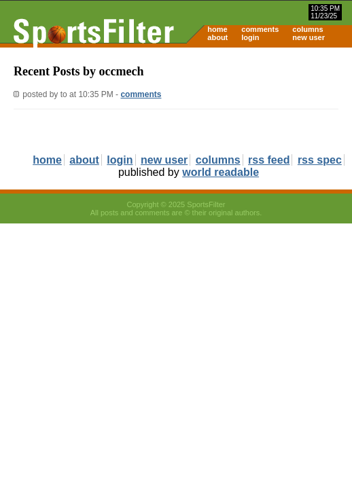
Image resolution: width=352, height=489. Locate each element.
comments (260, 29)
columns (307, 29)
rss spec (320, 160)
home (217, 29)
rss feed (268, 160)
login (250, 37)
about (217, 37)
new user (308, 37)
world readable (220, 172)
